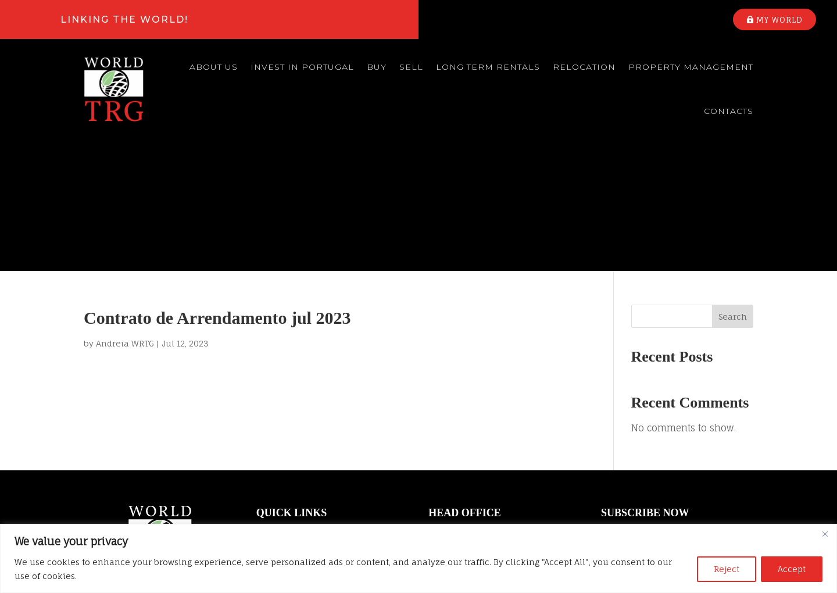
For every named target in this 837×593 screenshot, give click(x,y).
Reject (726, 569)
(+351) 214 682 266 (463, 497)
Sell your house (288, 447)
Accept (792, 569)
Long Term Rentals (488, 67)
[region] (418, 558)
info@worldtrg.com (466, 474)
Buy (377, 67)
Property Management (690, 67)
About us (213, 67)
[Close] (825, 534)
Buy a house (282, 428)
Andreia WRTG (125, 211)
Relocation (584, 67)
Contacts (728, 111)
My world (779, 19)
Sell (411, 67)
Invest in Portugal (302, 67)
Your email (677, 409)
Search (732, 185)
